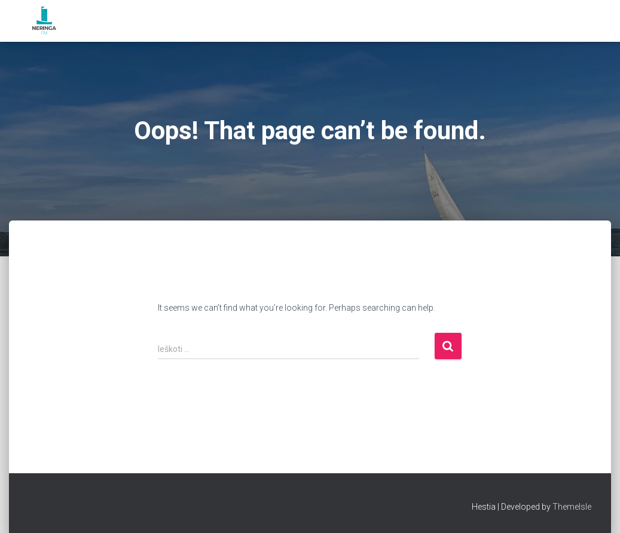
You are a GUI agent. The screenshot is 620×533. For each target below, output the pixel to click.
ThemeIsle (571, 506)
